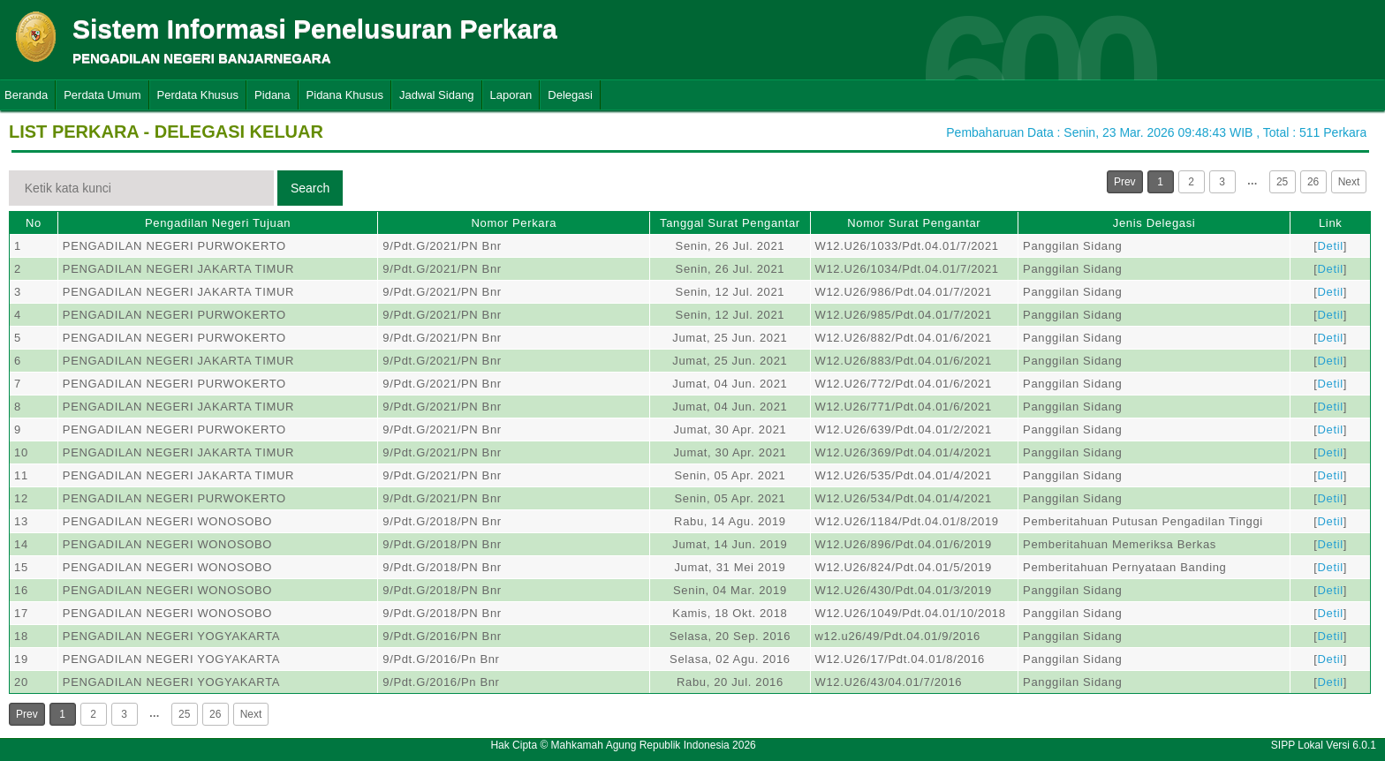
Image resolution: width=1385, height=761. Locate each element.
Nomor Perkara (513, 223)
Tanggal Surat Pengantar (730, 223)
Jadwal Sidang (436, 95)
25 (1282, 182)
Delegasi (570, 95)
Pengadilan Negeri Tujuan (218, 223)
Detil (1330, 245)
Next (1349, 182)
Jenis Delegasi (1154, 223)
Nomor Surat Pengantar (913, 223)
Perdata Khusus (198, 95)
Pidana (272, 95)
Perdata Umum (102, 95)
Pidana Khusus (345, 95)
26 (1313, 182)
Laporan (511, 95)
